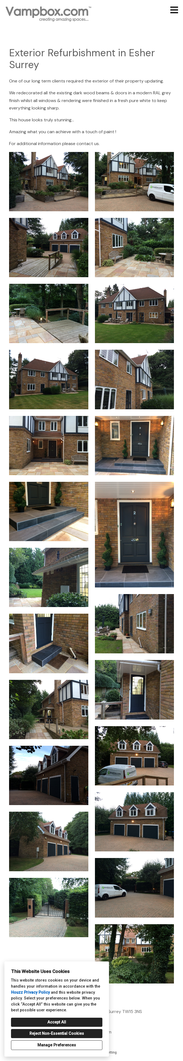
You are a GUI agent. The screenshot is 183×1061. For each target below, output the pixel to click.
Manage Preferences (56, 1045)
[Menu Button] (174, 9)
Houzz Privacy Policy (30, 992)
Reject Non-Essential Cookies (56, 1033)
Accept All (56, 1022)
